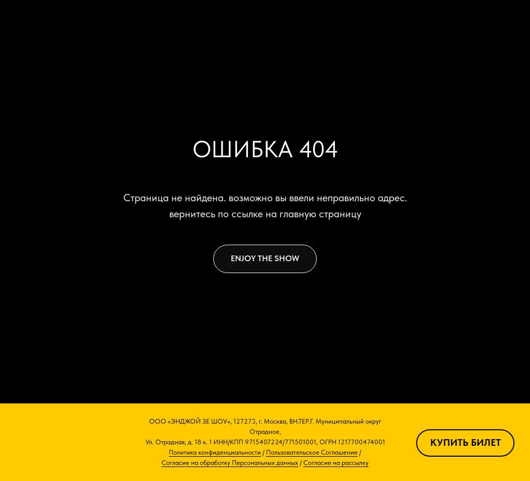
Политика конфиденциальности (215, 452)
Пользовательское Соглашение (312, 452)
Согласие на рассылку (336, 463)
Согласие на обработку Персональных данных (229, 463)
